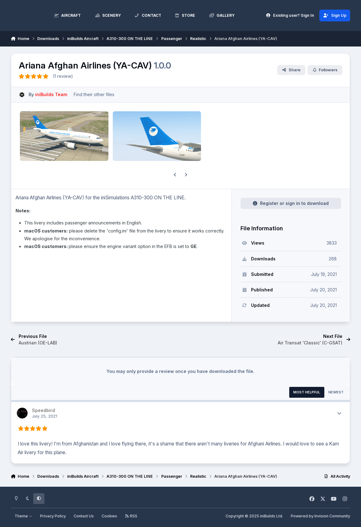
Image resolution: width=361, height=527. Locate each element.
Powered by (320, 516)
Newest (336, 392)
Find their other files (94, 94)
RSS (131, 516)
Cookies (109, 516)
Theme (23, 516)
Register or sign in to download (290, 203)
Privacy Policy (53, 516)
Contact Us (84, 516)
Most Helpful (306, 392)
